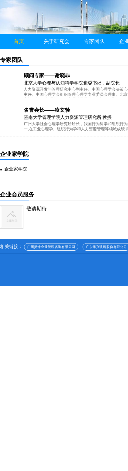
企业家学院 (14, 154)
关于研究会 (56, 41)
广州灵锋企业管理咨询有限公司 (51, 247)
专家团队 (94, 41)
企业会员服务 (17, 194)
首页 (19, 41)
